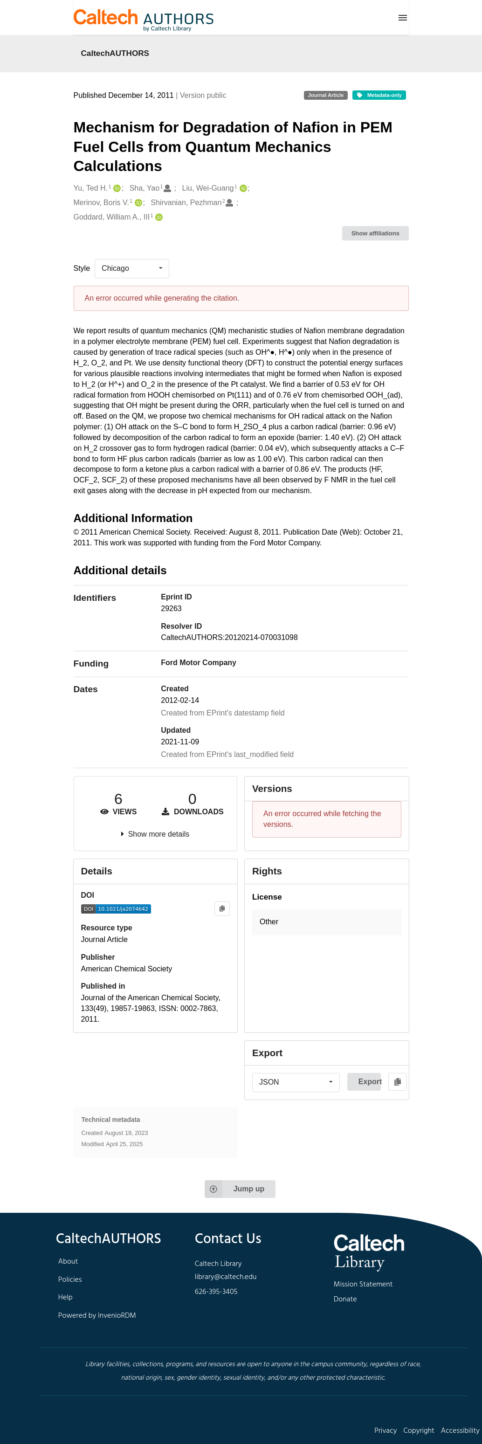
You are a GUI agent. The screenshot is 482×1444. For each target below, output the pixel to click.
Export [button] (369, 1082)
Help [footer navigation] (65, 1298)
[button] (326, 922)
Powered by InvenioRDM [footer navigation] (97, 1316)
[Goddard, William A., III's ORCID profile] (158, 217)
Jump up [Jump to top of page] (235, 1189)
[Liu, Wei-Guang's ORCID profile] (242, 188)
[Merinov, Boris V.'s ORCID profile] (137, 203)
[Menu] (402, 17)
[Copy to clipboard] (222, 908)
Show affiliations (375, 233)
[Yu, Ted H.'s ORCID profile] (116, 188)
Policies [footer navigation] (70, 1280)
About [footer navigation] (68, 1262)
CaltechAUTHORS (115, 53)
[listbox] (132, 268)
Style (82, 268)
